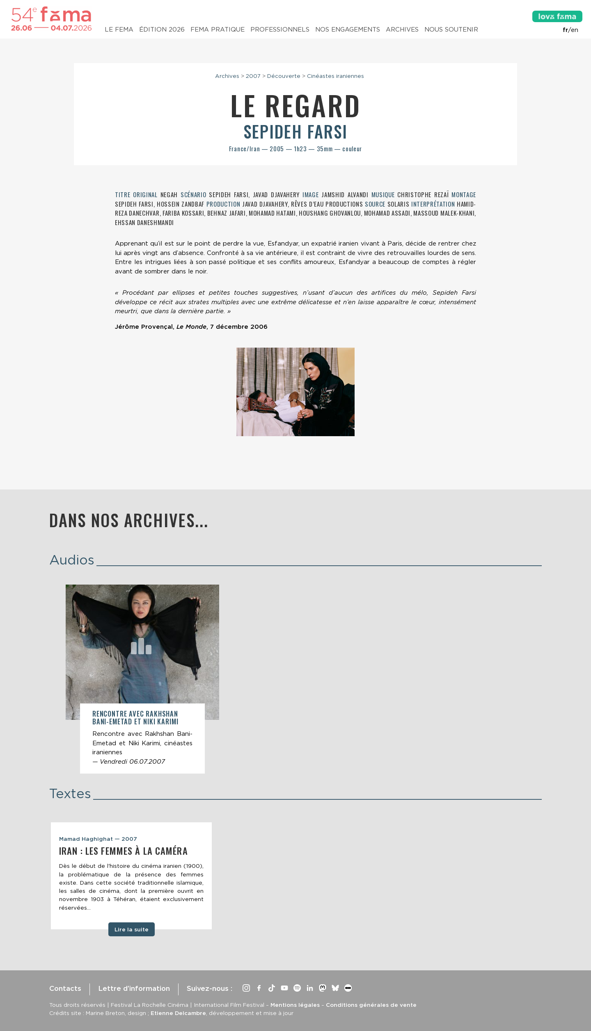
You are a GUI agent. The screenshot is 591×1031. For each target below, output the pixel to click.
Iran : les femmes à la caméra (123, 851)
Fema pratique (217, 29)
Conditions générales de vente (371, 1004)
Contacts (65, 988)
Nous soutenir (451, 29)
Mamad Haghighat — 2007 (98, 838)
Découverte (283, 76)
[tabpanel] (131, 876)
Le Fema (119, 29)
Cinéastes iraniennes (335, 76)
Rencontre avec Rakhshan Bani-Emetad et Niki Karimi (135, 717)
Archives (402, 29)
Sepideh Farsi (295, 131)
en (574, 30)
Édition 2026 (162, 29)
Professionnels (279, 29)
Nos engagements (347, 29)
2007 (253, 76)
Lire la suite (132, 929)
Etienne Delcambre (178, 1013)
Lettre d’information (134, 988)
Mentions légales (295, 1004)
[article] (142, 679)
